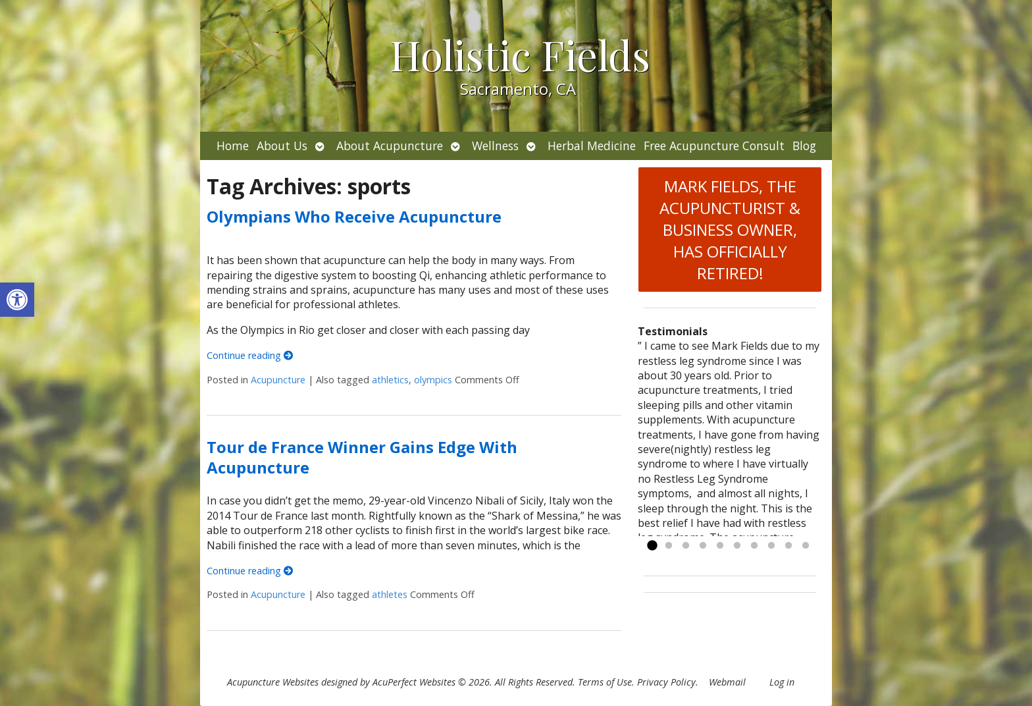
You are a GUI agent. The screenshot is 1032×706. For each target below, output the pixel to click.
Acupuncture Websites (273, 682)
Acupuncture (278, 379)
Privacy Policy (666, 682)
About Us (282, 145)
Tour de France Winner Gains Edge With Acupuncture (362, 457)
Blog (804, 145)
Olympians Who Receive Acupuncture (354, 216)
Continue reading (250, 355)
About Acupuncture (389, 145)
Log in (781, 682)
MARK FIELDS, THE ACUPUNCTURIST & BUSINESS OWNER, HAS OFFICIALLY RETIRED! (729, 229)
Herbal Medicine (592, 145)
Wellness (495, 145)
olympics (433, 379)
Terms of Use (605, 682)
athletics (390, 379)
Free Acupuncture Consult (714, 145)
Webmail (727, 682)
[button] (17, 300)
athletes (389, 594)
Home (233, 145)
